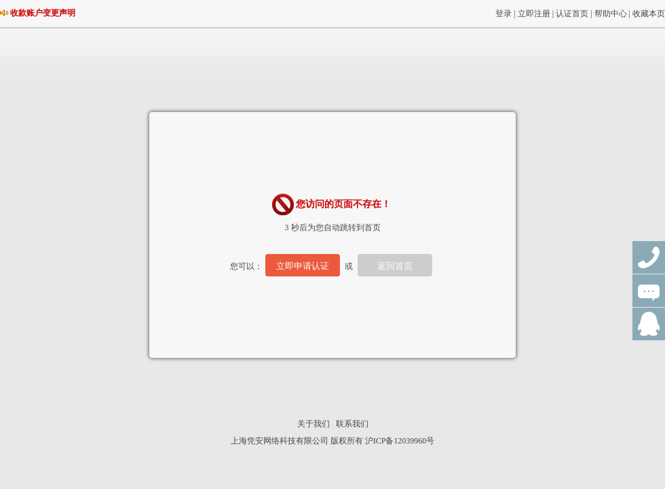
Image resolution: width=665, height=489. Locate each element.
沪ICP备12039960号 (400, 441)
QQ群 (648, 324)
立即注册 (534, 13)
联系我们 (352, 424)
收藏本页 (648, 13)
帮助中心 (610, 13)
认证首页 (572, 13)
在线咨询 (648, 290)
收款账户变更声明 (42, 13)
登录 (503, 13)
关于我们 (313, 424)
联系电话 (648, 257)
